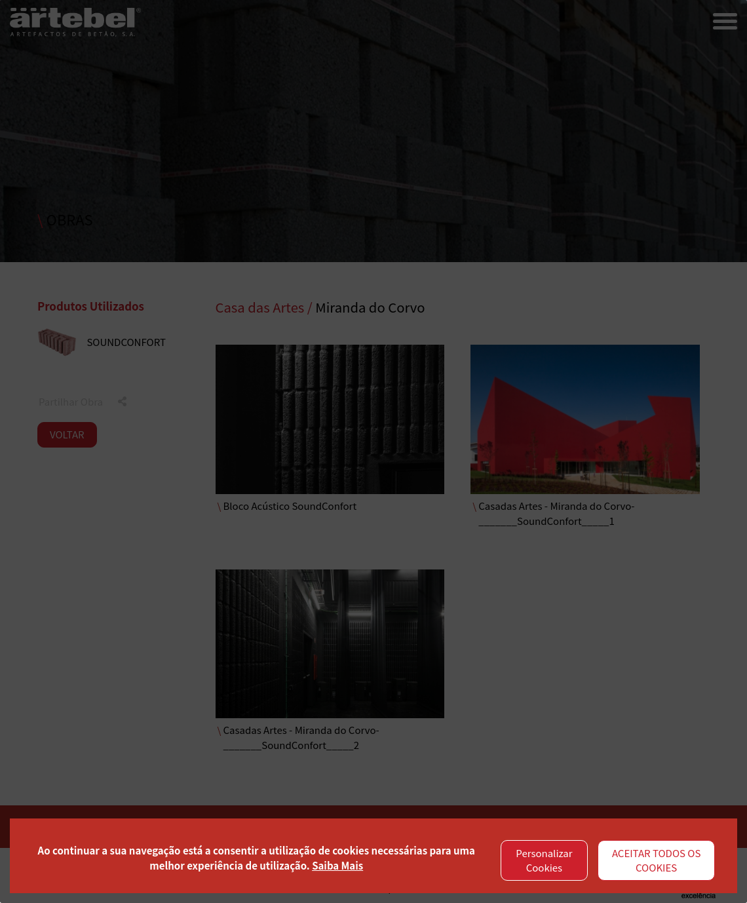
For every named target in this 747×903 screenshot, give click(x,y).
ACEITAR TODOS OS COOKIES (656, 860)
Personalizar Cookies (544, 860)
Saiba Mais (337, 865)
